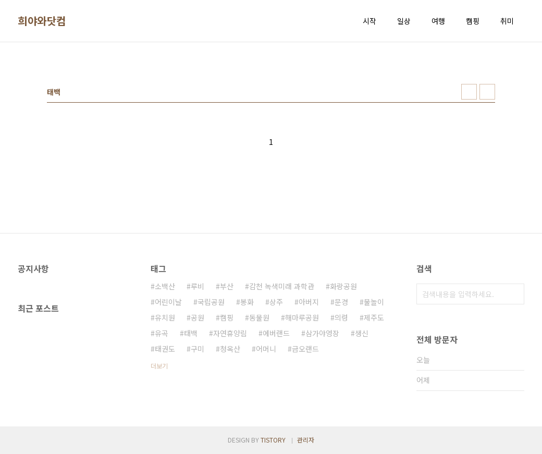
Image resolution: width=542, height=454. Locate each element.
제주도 (374, 317)
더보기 (159, 365)
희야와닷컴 (42, 21)
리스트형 (487, 92)
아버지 (309, 302)
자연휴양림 (230, 333)
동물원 (259, 317)
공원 (197, 317)
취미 (507, 21)
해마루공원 (302, 317)
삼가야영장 (322, 333)
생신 (361, 333)
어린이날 (168, 302)
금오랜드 (305, 348)
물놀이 (374, 302)
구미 (197, 348)
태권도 (165, 348)
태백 (191, 333)
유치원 (165, 317)
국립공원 (211, 302)
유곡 (161, 333)
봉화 (247, 302)
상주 (276, 302)
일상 (404, 21)
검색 (514, 294)
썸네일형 (469, 92)
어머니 (266, 348)
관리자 (305, 439)
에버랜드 (276, 333)
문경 (341, 302)
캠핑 (472, 21)
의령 (341, 317)
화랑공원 (343, 286)
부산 (226, 286)
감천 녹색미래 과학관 (281, 286)
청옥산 (230, 348)
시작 (369, 21)
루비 (197, 286)
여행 (438, 21)
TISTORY (273, 439)
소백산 (165, 286)
